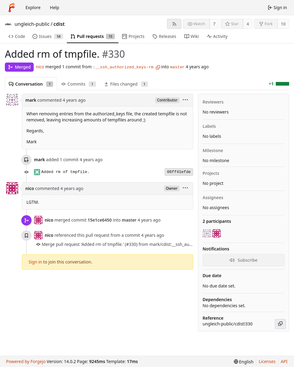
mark (31, 100)
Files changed (126, 84)
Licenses (267, 361)
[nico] (217, 233)
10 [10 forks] (283, 24)
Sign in (35, 262)
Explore (33, 7)
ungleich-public (32, 24)
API (284, 361)
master (177, 67)
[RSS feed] (174, 24)
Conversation (31, 84)
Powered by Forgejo (26, 361)
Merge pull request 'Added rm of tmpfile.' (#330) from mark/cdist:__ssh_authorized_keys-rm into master (145, 244)
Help (54, 7)
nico (40, 67)
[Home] (11, 7)
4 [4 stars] (248, 24)
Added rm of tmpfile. (65, 172)
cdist (59, 24)
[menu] (185, 100)
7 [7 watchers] (214, 24)
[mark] (207, 233)
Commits (78, 84)
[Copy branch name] (158, 67)
